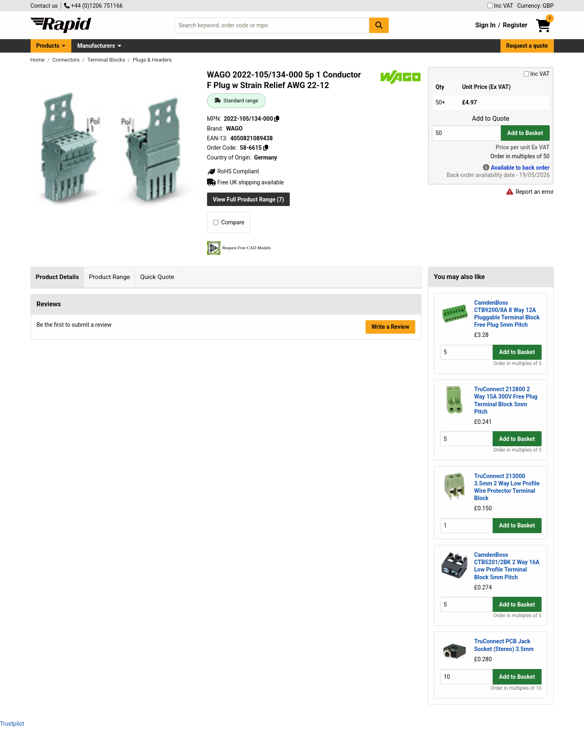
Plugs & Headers (152, 60)
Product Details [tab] (57, 277)
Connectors (67, 60)
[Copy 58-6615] (265, 148)
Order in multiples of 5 (518, 363)
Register (515, 25)
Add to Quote (490, 118)
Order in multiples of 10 (516, 688)
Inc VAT (500, 6)
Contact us (44, 5)
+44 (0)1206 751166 (93, 5)
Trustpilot (12, 723)
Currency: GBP (535, 6)
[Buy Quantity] (466, 132)
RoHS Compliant (233, 171)
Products (48, 45)
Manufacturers (96, 45)
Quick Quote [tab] (157, 277)
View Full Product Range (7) (248, 199)
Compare (229, 222)
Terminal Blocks (106, 60)
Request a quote (527, 45)
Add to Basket (525, 133)
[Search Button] (379, 25)
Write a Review (390, 677)
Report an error (530, 192)
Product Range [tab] (109, 277)
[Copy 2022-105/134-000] (276, 119)
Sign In (485, 25)
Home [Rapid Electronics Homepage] (38, 60)
